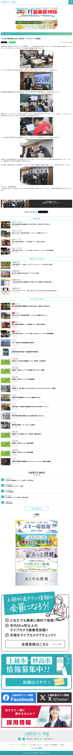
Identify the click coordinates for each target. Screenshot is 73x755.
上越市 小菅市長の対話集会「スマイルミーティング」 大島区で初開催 (32, 461)
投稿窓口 (30, 739)
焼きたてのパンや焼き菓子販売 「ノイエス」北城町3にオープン (29, 315)
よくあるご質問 (31, 745)
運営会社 (47, 745)
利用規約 (62, 745)
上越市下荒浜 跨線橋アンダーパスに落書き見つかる (26, 397)
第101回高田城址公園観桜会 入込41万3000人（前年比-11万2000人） (31, 306)
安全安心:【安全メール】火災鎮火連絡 (22, 443)
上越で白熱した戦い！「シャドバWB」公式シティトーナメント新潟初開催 (32, 333)
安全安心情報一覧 (37, 509)
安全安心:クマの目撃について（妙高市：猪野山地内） (27, 434)
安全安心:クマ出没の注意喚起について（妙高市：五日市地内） (29, 361)
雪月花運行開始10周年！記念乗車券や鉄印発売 (25, 352)
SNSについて (40, 745)
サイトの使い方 (23, 745)
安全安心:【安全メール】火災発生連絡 (22, 452)
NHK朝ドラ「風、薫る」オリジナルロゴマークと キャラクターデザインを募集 (33, 388)
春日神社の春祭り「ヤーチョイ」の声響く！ (24, 425)
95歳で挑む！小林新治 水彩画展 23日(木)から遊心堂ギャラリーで (30, 406)
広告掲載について (50, 739)
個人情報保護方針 (54, 745)
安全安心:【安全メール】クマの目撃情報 (23, 379)
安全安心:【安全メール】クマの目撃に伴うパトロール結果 (28, 370)
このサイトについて (13, 745)
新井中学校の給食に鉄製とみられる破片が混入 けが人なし (28, 416)
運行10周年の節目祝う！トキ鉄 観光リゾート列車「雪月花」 (29, 324)
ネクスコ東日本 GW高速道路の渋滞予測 (23, 342)
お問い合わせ (39, 739)
